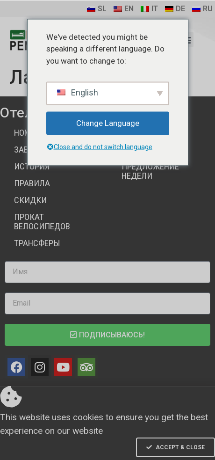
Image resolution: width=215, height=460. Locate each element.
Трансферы (37, 243)
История (32, 166)
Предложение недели (150, 171)
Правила (32, 183)
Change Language (107, 123)
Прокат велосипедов (42, 222)
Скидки (30, 200)
